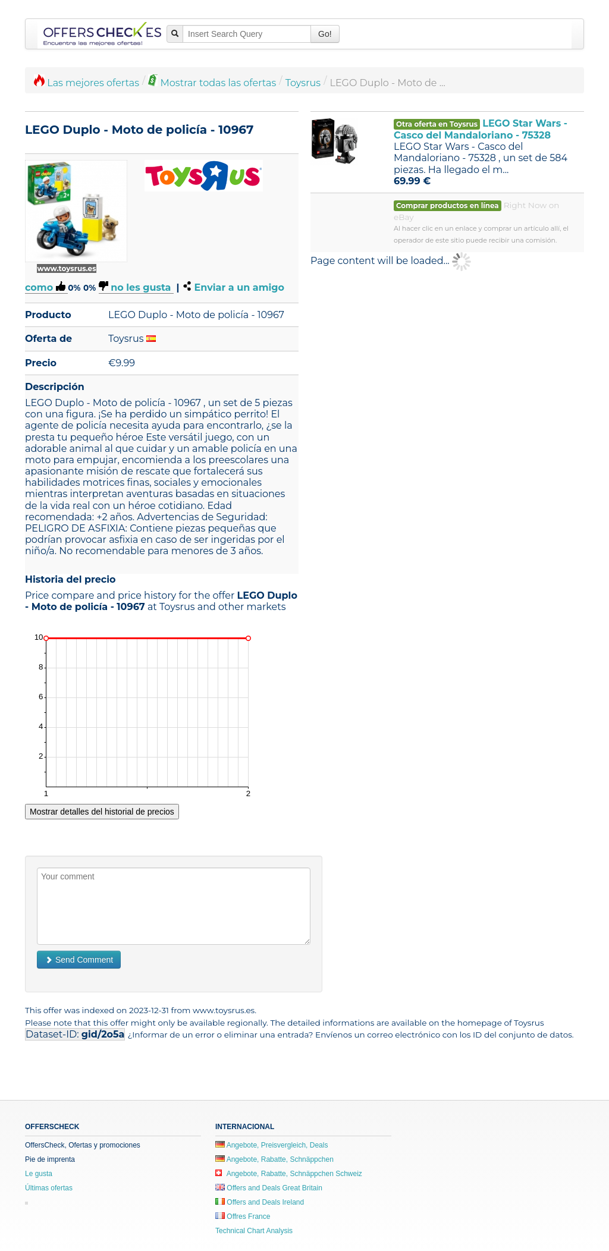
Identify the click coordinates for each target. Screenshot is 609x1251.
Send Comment (79, 959)
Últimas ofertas (49, 1188)
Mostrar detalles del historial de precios (102, 811)
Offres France (242, 1216)
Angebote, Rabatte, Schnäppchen (274, 1159)
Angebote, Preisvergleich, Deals (271, 1145)
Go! (325, 34)
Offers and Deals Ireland (259, 1202)
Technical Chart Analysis (254, 1231)
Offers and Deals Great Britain (268, 1188)
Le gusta (38, 1174)
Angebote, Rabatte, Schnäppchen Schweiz (288, 1174)
